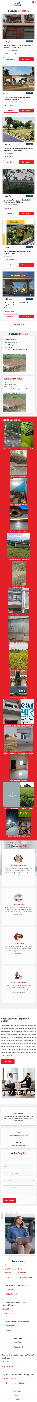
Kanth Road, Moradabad (18, 504)
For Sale (29, 41)
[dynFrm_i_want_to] (18, 1180)
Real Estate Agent (19, 904)
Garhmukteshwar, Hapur (18, 698)
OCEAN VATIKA (10, 340)
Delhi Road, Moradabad (18, 476)
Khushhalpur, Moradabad (18, 781)
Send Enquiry (26, 59)
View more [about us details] (7, 1061)
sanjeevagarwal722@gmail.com (18, 1135)
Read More (9, 1272)
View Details (11, 59)
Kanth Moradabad (27, 725)
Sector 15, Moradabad (11, 808)
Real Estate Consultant (18, 865)
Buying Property (18, 943)
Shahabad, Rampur (26, 808)
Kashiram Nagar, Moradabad (18, 642)
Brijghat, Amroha (24, 836)
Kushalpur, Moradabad (25, 753)
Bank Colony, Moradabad (18, 532)
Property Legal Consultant (18, 982)
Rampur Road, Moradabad (18, 670)
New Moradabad (27, 449)
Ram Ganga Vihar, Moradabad (19, 615)
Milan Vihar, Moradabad (12, 725)
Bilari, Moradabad (10, 753)
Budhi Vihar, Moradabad (12, 449)
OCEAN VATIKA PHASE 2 (14, 379)
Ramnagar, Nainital (18, 587)
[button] (18, 1145)
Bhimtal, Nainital (12, 836)
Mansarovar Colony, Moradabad (18, 559)
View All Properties (18, 324)
